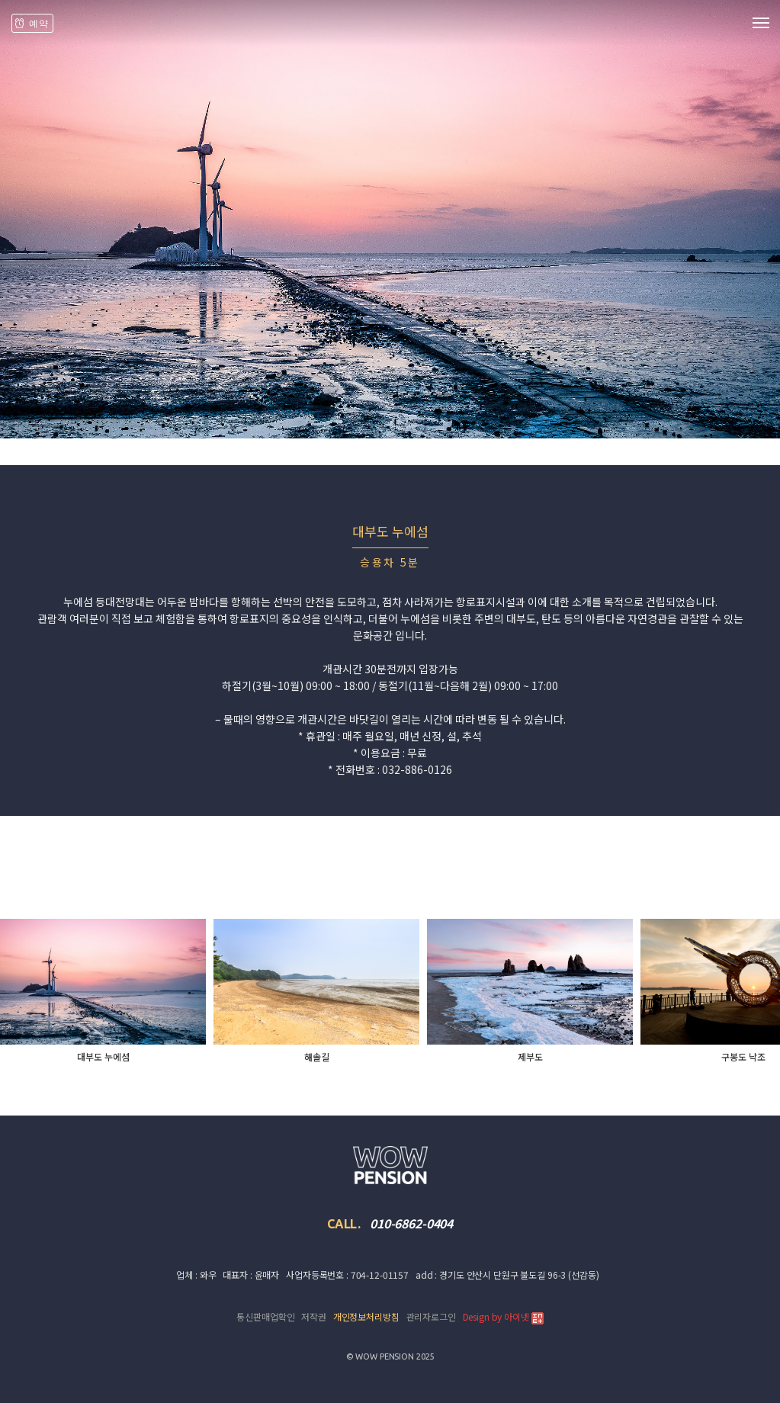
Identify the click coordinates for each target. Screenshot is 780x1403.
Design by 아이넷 (503, 1317)
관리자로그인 (431, 1316)
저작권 (313, 1316)
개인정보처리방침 (366, 1316)
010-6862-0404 (411, 1223)
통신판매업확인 (265, 1316)
